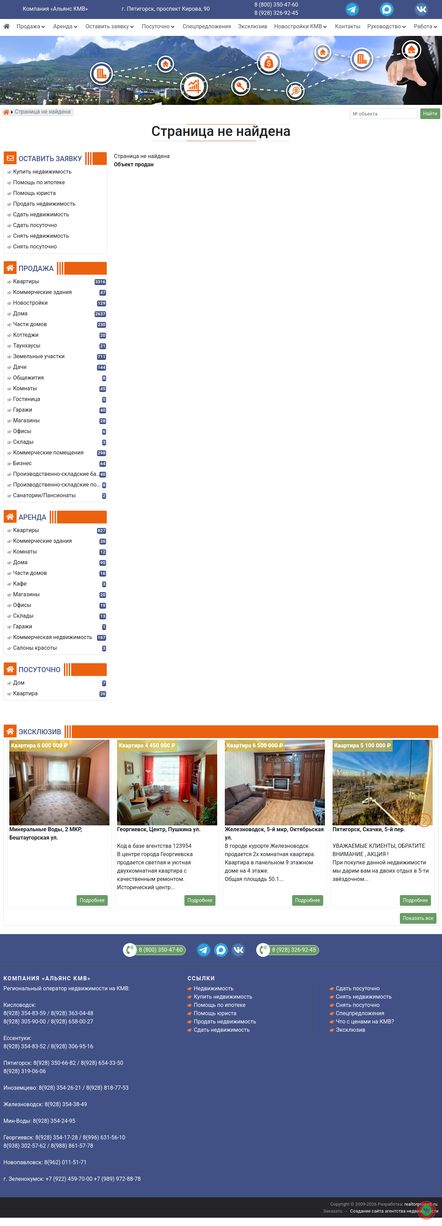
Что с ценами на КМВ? (365, 1021)
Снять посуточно (358, 1005)
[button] (424, 820)
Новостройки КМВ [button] (301, 26)
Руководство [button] (387, 26)
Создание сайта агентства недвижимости (394, 1211)
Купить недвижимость (223, 996)
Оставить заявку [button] (110, 26)
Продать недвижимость (225, 1021)
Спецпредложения (207, 26)
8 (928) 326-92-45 (276, 13)
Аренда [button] (65, 26)
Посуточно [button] (159, 26)
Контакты (347, 26)
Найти (430, 113)
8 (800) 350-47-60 (276, 4)
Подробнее (92, 900)
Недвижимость (213, 988)
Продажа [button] (31, 26)
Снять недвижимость (364, 996)
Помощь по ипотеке (220, 1005)
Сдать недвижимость (222, 1030)
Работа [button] (426, 26)
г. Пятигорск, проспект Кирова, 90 (166, 9)
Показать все (418, 918)
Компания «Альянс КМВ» (55, 9)
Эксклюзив (252, 26)
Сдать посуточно (358, 988)
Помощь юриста (215, 1013)
